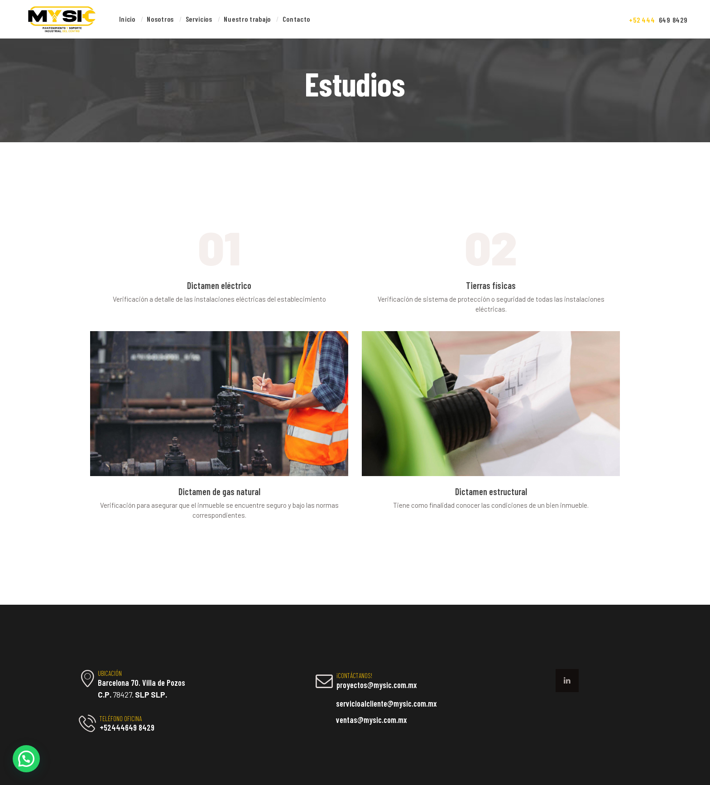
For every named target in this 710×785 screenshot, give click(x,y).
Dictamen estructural (491, 491)
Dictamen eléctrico (219, 285)
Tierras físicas (491, 285)
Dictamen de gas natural (219, 491)
